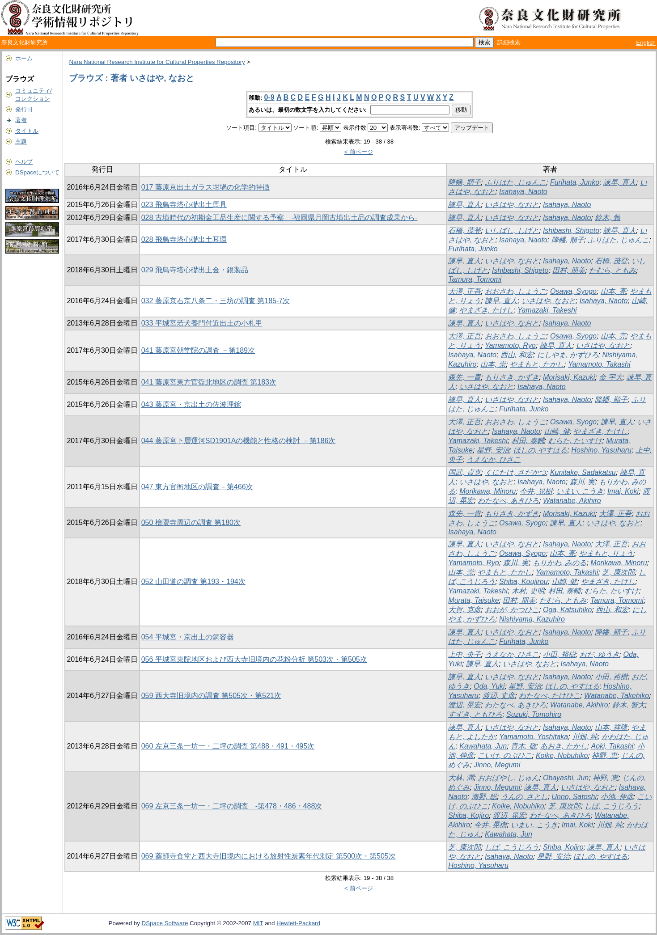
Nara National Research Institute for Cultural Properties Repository (157, 62)
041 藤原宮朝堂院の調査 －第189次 (198, 350)
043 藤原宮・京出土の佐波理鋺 (191, 404)
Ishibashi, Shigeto (571, 230)
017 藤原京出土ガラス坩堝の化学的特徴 (205, 187)
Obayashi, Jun (566, 778)
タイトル (26, 130)
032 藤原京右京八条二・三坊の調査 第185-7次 (215, 301)
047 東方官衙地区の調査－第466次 (197, 487)
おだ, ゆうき (599, 654)
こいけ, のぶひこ (505, 755)
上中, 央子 (464, 654)
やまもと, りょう (606, 553)
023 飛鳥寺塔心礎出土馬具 (184, 204)
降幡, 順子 (464, 182)
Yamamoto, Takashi (599, 364)
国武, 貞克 (464, 472)
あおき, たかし (563, 746)
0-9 (269, 97)
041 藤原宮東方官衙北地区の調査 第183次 (208, 382)
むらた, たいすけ (575, 440)
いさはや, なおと (512, 204)
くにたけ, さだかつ (515, 472)
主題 (21, 141)
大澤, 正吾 (464, 291)
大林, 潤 (461, 778)
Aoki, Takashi (612, 746)
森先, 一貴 (464, 377)
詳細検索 (509, 42)
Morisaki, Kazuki (569, 377)
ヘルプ (24, 161)
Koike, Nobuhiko (562, 755)
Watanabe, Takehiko (616, 695)
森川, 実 (582, 482)
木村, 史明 (528, 591)
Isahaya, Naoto (523, 191)
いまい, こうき (579, 491)
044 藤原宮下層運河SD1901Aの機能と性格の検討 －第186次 (238, 440)
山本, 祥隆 (611, 727)
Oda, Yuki (489, 686)
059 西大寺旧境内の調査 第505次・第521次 (211, 695)
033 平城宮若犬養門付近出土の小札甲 (202, 323)
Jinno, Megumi (497, 765)
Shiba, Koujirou (523, 581)
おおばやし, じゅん (508, 778)
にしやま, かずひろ (567, 355)
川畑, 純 (585, 736)
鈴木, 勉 (607, 217)
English (646, 42)
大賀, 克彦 (464, 609)
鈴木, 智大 (628, 705)
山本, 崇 (493, 364)
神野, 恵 (604, 755)
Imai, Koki (623, 491)
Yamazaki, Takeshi (547, 310)
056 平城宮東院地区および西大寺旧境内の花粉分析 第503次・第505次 (254, 659)
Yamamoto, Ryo (510, 345)
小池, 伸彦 (617, 796)
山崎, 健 (557, 431)
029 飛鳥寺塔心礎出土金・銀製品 (194, 270)
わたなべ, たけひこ (549, 695)
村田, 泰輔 (528, 440)
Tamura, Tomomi (474, 279)
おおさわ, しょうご (515, 291)
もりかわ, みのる (560, 563)
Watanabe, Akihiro (572, 500)
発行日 (24, 109)
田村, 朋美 (568, 270)
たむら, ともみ (612, 270)
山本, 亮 (613, 291)
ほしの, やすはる (540, 450)
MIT (258, 923)
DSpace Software (165, 923)
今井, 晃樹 (536, 491)
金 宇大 (610, 377)
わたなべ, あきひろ (508, 500)
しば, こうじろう (612, 806)
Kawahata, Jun (483, 746)
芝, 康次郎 (618, 572)
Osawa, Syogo (573, 291)
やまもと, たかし (537, 364)
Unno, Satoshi (574, 796)
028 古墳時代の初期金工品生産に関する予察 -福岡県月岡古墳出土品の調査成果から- (279, 217)
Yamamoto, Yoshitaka (533, 736)
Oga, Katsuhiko (567, 609)
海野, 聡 (484, 796)
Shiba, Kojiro (468, 815)
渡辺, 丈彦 (499, 695)
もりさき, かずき (512, 377)
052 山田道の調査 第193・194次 (193, 581)
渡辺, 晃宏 (464, 705)
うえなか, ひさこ (493, 459)
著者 (21, 120)
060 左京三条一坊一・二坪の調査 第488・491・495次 (228, 746)
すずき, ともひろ (475, 714)
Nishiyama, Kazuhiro (532, 619)
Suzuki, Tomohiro (533, 714)
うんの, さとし (524, 796)
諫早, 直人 (619, 182)
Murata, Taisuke (473, 600)
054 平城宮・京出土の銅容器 (187, 637)
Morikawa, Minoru (487, 491)
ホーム (24, 58)
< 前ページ (358, 151)
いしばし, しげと (512, 230)
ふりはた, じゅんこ (515, 182)
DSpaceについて (37, 172)
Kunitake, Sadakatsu (583, 472)
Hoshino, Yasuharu (601, 450)
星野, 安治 (493, 450)
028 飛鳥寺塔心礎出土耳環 (184, 239)
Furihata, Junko (574, 182)
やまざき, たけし (486, 310)
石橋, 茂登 (464, 230)
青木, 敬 (523, 746)
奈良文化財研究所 (24, 42)
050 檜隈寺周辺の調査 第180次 (191, 522)
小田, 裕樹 (559, 654)
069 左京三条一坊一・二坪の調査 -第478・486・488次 (231, 806)
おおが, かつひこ (512, 609)
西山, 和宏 (516, 355)
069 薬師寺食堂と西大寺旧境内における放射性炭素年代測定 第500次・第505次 (268, 856)
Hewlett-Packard (298, 923)
